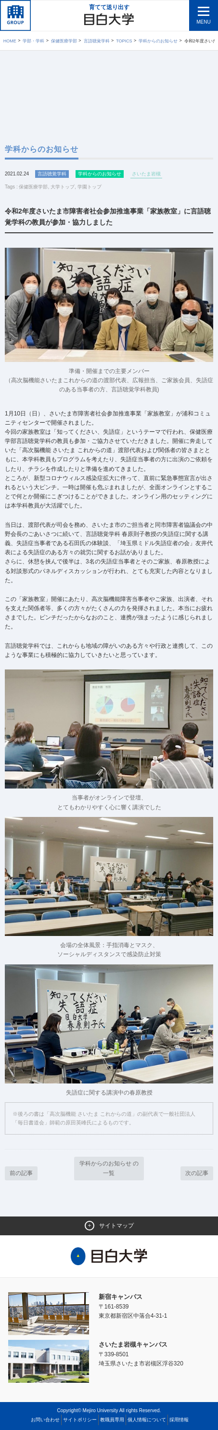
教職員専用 (112, 1419)
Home (9, 41)
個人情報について (147, 1419)
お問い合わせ (45, 1419)
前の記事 (21, 1173)
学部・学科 (33, 41)
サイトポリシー (80, 1419)
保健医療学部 (64, 41)
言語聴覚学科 (97, 41)
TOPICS (124, 41)
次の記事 (196, 1173)
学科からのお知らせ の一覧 (109, 1168)
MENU (203, 22)
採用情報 (179, 1419)
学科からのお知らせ (158, 41)
